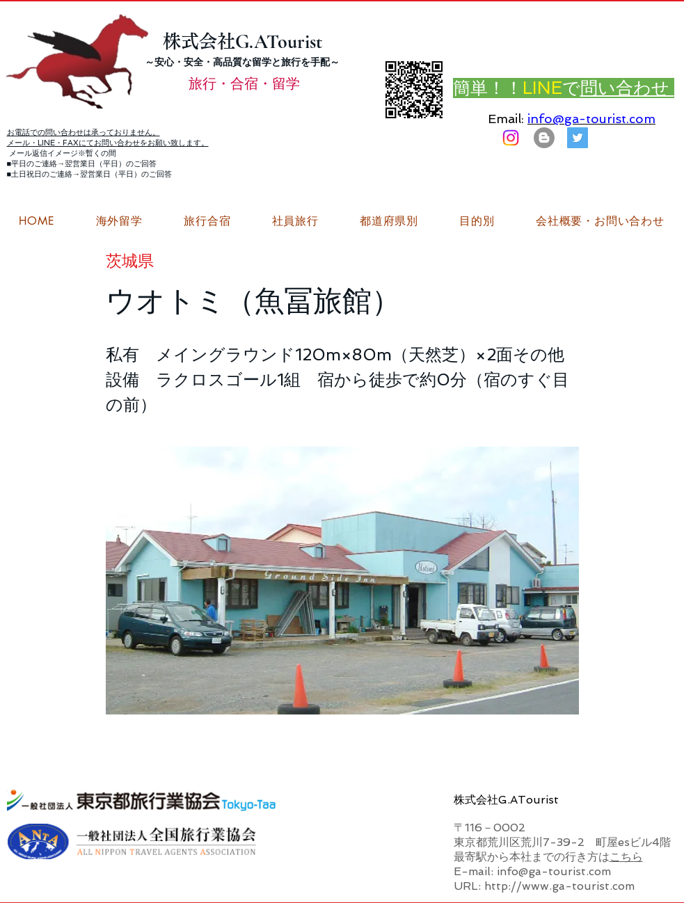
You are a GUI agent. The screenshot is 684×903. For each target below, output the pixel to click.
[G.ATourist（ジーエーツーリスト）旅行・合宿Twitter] (577, 137)
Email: (506, 118)
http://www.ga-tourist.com (559, 886)
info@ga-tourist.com (591, 118)
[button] (600, 221)
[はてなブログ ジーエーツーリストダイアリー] (544, 137)
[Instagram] (510, 137)
